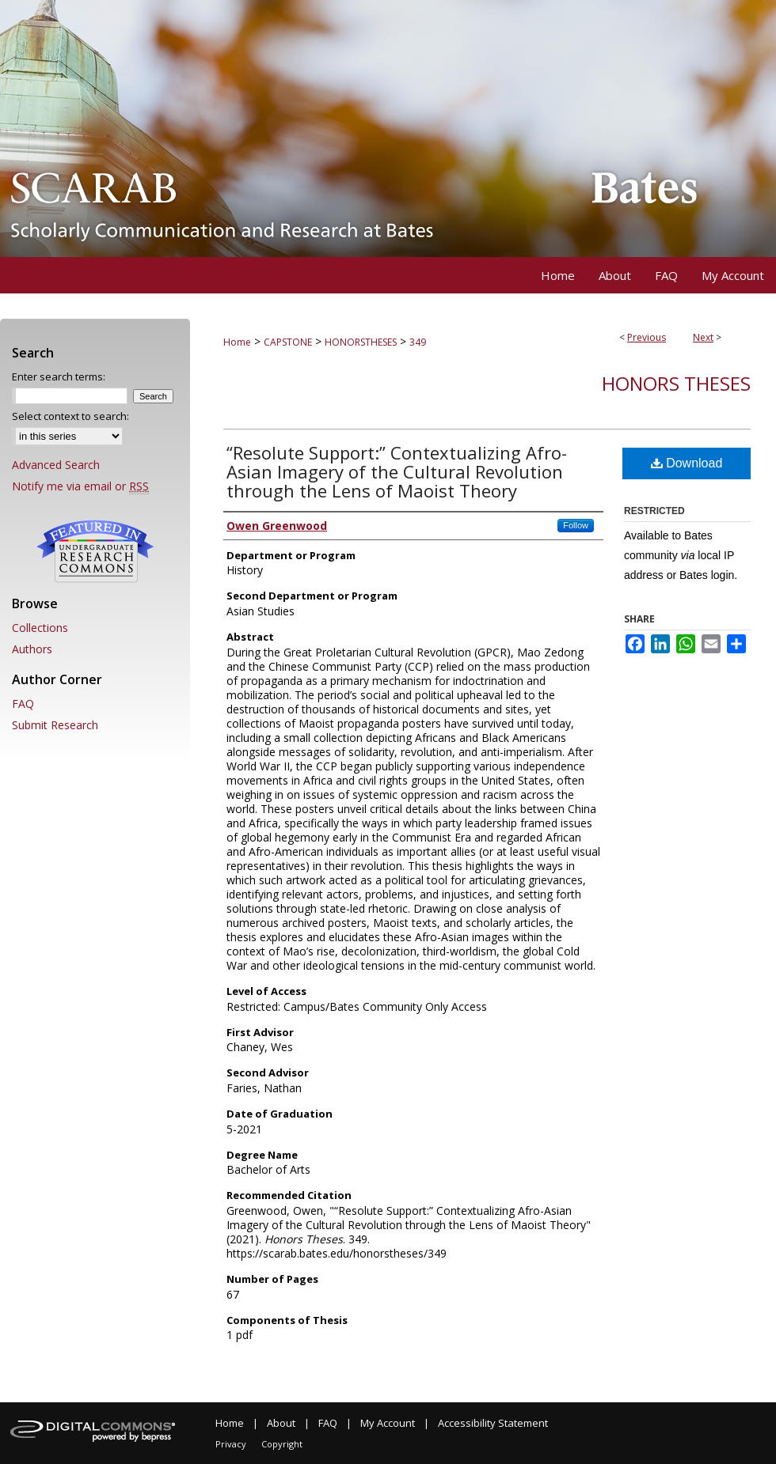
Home (237, 342)
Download (687, 463)
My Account (387, 1423)
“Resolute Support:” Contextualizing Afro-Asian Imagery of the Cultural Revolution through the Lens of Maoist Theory (396, 471)
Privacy (230, 1444)
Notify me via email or (80, 486)
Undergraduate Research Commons (95, 551)
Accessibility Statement (493, 1423)
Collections (40, 627)
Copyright (281, 1444)
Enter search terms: (58, 376)
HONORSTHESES (361, 342)
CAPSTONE (288, 342)
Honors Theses (676, 383)
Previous (646, 337)
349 (417, 342)
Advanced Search (56, 464)
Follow (575, 525)
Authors (32, 648)
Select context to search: (70, 416)
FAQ (23, 703)
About (281, 1423)
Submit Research (55, 724)
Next (703, 337)
